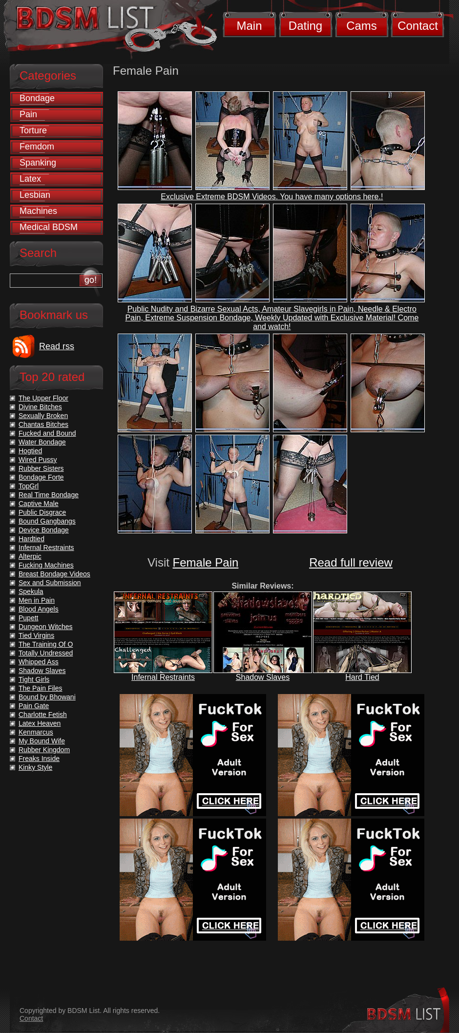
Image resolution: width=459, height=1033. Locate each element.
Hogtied (30, 451)
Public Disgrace (42, 512)
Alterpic (30, 556)
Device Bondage (44, 530)
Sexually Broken (43, 416)
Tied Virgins (36, 635)
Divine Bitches (40, 407)
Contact (417, 25)
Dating (305, 25)
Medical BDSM (49, 227)
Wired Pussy (38, 460)
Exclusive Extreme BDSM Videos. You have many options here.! (272, 196)
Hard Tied (362, 677)
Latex (30, 179)
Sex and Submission (50, 583)
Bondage (37, 98)
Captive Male (39, 503)
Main (249, 25)
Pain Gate (34, 706)
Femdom (37, 146)
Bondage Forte (41, 477)
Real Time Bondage (49, 495)
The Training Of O (46, 644)
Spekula (31, 591)
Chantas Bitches (43, 424)
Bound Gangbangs (47, 521)
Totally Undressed (46, 653)
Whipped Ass (39, 662)
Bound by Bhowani (47, 697)
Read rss (56, 346)
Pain (28, 114)
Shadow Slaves (263, 677)
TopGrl (29, 486)
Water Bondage (42, 442)
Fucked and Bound (47, 433)
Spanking (38, 163)
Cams (361, 25)
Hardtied (31, 539)
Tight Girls (34, 679)
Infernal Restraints (163, 677)
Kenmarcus (36, 732)
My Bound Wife (42, 741)
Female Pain (206, 562)
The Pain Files (40, 688)
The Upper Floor (43, 398)
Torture (33, 130)
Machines (38, 211)
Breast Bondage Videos (54, 574)
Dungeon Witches (46, 627)
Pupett (28, 618)
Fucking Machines (46, 565)
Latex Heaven (40, 723)
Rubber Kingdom (44, 750)
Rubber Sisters (41, 468)
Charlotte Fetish (43, 714)
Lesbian (35, 195)
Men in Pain (37, 600)
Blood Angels (39, 609)
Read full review (351, 562)
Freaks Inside (39, 758)
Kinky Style (35, 767)
